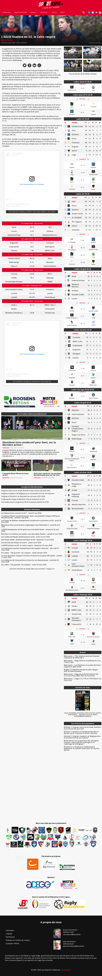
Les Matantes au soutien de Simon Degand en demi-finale (82, 666)
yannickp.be (66, 970)
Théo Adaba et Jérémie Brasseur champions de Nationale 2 (81, 657)
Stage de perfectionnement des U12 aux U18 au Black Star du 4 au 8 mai (81, 675)
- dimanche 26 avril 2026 (30, 530)
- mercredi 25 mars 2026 (30, 549)
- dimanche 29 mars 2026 (26, 545)
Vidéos (62, 12)
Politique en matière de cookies (18, 940)
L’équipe (9, 934)
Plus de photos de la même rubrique (83, 74)
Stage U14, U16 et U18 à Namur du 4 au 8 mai (82, 679)
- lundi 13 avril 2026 (25, 537)
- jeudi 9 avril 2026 (21, 542)
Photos (54, 12)
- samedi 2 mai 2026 (30, 516)
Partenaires (10, 937)
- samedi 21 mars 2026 (31, 556)
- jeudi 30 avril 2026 (31, 521)
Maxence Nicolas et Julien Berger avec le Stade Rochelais (81, 670)
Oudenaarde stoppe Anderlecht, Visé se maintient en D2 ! (23, 499)
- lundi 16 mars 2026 (23, 564)
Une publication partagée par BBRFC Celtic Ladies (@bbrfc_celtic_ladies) (31, 212)
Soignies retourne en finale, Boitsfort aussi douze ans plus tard (25, 490)
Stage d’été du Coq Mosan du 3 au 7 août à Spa (82, 661)
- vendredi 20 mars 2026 (30, 561)
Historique (10, 930)
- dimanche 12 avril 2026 (27, 540)
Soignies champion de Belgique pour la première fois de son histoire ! (27, 493)
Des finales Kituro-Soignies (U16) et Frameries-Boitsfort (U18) (25, 502)
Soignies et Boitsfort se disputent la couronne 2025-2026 (23, 496)
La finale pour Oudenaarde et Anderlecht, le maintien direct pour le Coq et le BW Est (81, 748)
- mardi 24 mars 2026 (24, 553)
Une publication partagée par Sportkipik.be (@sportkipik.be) (32, 381)
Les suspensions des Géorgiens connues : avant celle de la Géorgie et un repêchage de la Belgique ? (81, 742)
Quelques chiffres (12, 943)
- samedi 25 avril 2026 (31, 534)
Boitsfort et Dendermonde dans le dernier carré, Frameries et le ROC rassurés (81, 732)
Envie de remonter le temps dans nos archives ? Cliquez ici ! (32, 569)
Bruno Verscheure (22, 42)
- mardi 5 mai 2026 (21, 513)
